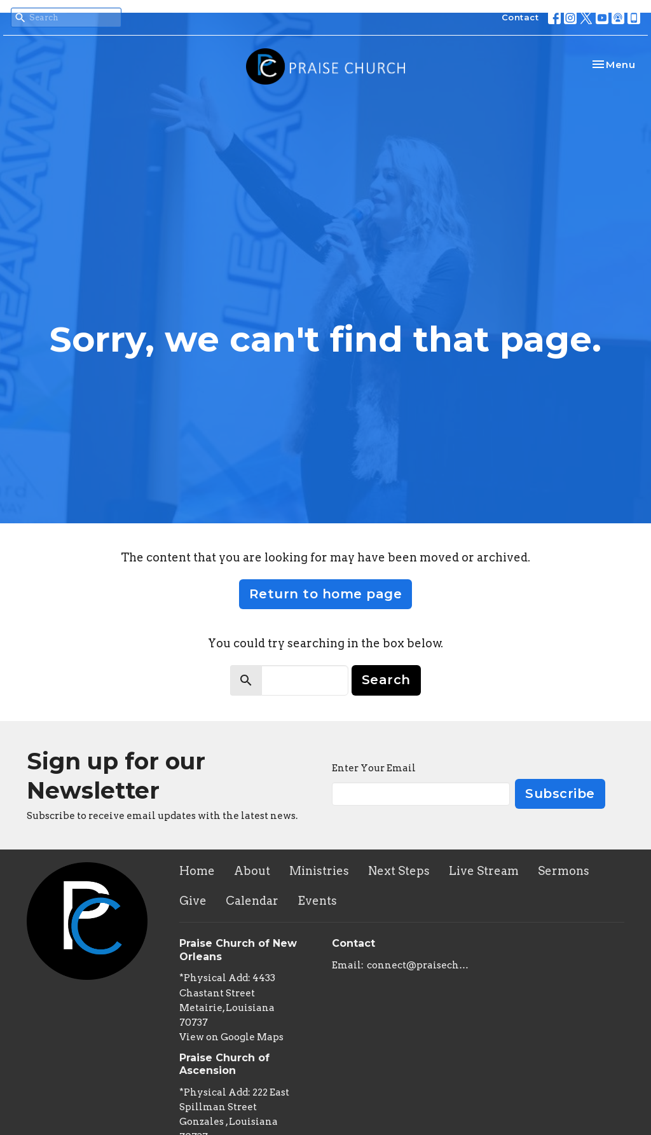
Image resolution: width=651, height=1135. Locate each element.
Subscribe (560, 793)
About (252, 870)
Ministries (319, 870)
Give (193, 900)
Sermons (563, 870)
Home (197, 870)
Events (317, 900)
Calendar (252, 900)
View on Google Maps (231, 1037)
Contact (520, 17)
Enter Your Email (374, 768)
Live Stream (484, 870)
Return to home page (325, 594)
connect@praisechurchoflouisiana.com (419, 965)
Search (386, 679)
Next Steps (399, 870)
